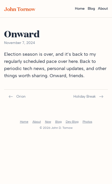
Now (48, 121)
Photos (87, 121)
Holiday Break (88, 96)
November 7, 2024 (19, 43)
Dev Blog (72, 121)
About (103, 8)
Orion (17, 96)
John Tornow (19, 9)
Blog (91, 8)
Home (80, 8)
